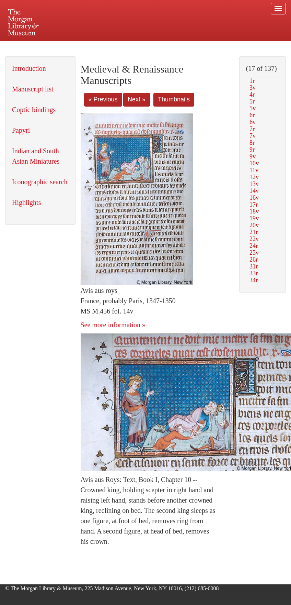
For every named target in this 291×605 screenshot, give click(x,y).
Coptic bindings (34, 109)
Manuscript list (33, 89)
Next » (137, 99)
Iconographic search (40, 182)
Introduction (29, 68)
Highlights (26, 202)
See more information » (113, 325)
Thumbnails (174, 99)
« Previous (103, 99)
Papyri (21, 130)
